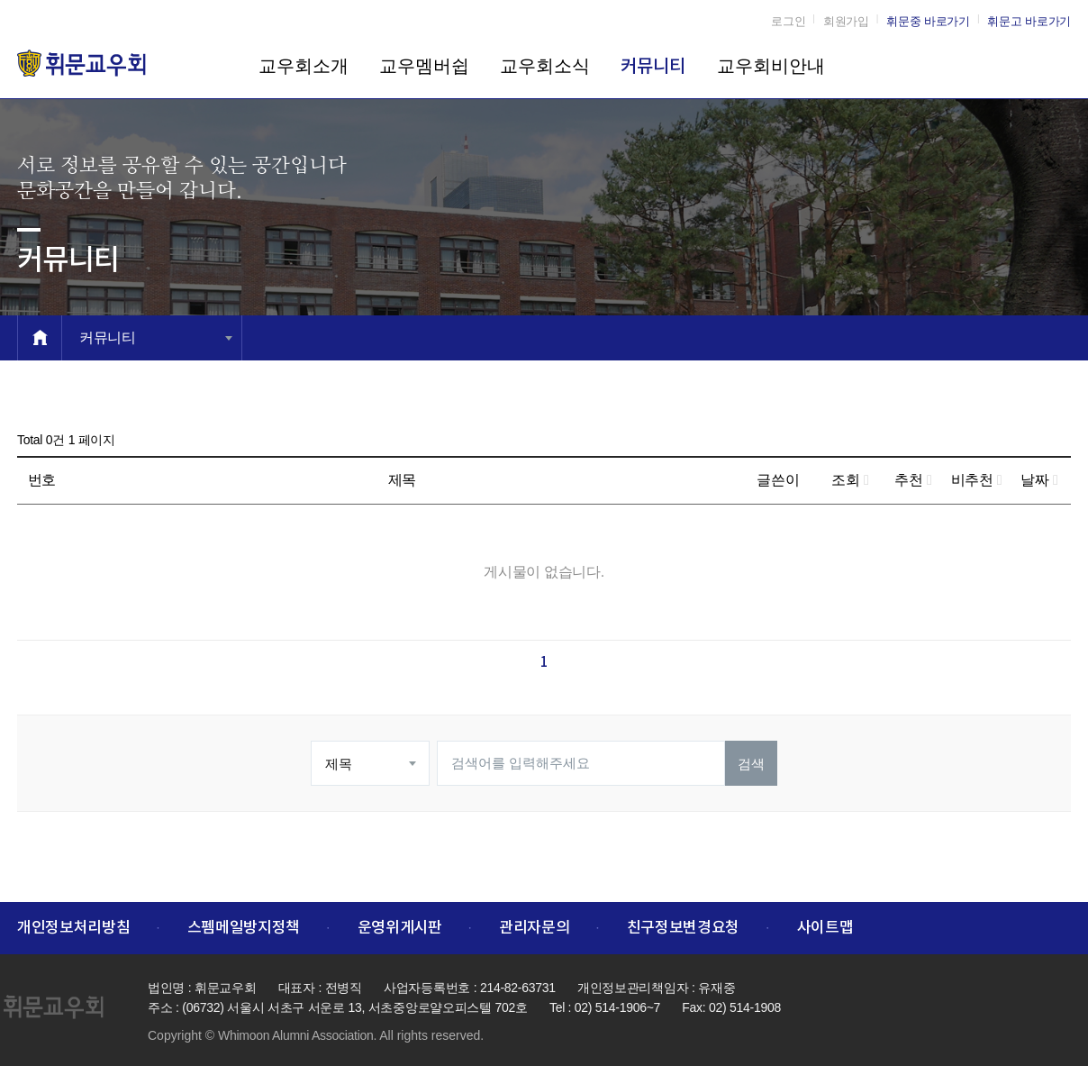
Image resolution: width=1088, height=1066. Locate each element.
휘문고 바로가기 (1029, 21)
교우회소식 (545, 66)
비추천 (976, 479)
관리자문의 (534, 928)
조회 (849, 479)
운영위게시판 (400, 928)
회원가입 (846, 21)
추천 (912, 479)
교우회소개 (303, 66)
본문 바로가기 (0, 0)
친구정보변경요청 (683, 928)
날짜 (1038, 479)
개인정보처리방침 (73, 928)
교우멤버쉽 (424, 66)
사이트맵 (825, 928)
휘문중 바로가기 (928, 21)
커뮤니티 (653, 66)
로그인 (788, 21)
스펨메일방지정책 (243, 928)
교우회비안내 (771, 66)
